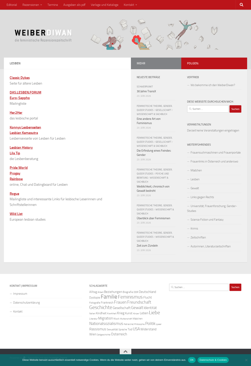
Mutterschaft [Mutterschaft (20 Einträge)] (126, 319)
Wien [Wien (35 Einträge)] (92, 334)
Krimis (194, 228)
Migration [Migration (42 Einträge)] (105, 318)
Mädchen (196, 170)
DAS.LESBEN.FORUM (25, 92)
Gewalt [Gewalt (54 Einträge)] (137, 307)
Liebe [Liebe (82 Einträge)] (154, 313)
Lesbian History (21, 147)
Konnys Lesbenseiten (25, 127)
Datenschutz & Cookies (213, 359)
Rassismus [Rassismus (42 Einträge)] (97, 329)
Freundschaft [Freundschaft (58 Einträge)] (139, 302)
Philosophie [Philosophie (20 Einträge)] (139, 324)
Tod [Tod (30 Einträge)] (130, 329)
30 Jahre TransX (146, 91)
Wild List (16, 214)
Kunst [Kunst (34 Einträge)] (128, 313)
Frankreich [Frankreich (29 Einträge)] (107, 302)
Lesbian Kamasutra (24, 133)
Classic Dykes (20, 78)
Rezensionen (30, 5)
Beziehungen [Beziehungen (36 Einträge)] (113, 292)
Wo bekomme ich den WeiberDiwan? (213, 85)
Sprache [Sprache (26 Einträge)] (123, 329)
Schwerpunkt (145, 86)
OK (192, 359)
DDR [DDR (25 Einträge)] (136, 292)
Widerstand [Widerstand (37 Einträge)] (148, 329)
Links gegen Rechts (202, 197)
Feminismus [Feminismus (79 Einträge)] (130, 297)
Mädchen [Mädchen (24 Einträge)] (138, 318)
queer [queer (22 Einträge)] (159, 324)
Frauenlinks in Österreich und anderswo (214, 161)
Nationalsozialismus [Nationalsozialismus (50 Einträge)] (106, 323)
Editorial (12, 5)
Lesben (195, 179)
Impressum (20, 293)
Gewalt (195, 188)
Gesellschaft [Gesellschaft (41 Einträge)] (122, 308)
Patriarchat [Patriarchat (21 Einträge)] (129, 324)
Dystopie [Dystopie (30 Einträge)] (94, 297)
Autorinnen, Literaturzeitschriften (211, 246)
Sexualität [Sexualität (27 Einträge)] (112, 329)
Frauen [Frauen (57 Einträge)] (120, 302)
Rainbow (16, 179)
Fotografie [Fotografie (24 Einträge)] (94, 302)
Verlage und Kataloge (104, 5)
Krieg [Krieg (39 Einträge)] (120, 313)
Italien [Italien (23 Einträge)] (92, 313)
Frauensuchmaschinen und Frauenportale (216, 152)
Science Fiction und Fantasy (207, 219)
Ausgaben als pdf (74, 5)
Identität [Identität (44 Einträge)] (150, 308)
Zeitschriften (198, 237)
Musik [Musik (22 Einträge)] (116, 318)
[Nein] (246, 360)
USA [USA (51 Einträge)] (136, 329)
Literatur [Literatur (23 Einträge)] (93, 318)
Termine (52, 5)
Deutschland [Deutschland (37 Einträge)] (147, 292)
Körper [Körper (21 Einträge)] (136, 313)
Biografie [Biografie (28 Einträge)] (128, 292)
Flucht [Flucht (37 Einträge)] (147, 297)
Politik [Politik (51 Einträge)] (150, 323)
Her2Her (16, 112)
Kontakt (129, 5)
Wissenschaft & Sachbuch (152, 114)
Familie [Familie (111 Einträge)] (109, 296)
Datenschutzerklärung (26, 302)
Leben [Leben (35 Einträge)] (144, 313)
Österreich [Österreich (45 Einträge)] (119, 334)
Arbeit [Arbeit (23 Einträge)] (100, 292)
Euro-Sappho (20, 98)
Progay (15, 173)
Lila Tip (15, 153)
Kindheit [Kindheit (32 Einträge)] (101, 313)
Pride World (19, 168)
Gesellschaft (163, 110)
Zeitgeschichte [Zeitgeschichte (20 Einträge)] (103, 334)
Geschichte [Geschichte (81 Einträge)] (100, 307)
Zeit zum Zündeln (147, 245)
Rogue (14, 194)
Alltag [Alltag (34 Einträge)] (93, 292)
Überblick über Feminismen (153, 218)
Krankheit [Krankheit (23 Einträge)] (111, 313)
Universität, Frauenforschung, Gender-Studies (212, 208)
